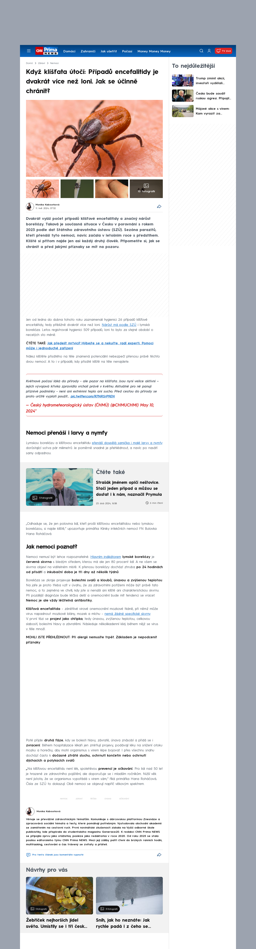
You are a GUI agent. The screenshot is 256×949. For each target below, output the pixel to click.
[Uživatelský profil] (209, 50)
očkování (124, 799)
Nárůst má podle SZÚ (119, 325)
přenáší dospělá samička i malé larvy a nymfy (127, 443)
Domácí (69, 51)
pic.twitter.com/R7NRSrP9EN (93, 396)
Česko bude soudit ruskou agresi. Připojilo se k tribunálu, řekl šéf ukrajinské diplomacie (213, 96)
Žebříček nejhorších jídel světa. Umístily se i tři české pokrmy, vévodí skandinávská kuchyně (57, 924)
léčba (93, 799)
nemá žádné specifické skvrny (127, 614)
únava (107, 799)
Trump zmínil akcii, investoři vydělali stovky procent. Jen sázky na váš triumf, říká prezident (212, 81)
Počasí (127, 51)
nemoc (64, 799)
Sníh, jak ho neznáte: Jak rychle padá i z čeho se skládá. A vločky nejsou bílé (126, 924)
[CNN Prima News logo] (46, 51)
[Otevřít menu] (28, 50)
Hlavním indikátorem (105, 557)
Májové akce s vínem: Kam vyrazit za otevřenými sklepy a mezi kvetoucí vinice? (212, 111)
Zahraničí (88, 51)
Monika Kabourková (47, 205)
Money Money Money (154, 51)
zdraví (79, 799)
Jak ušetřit (109, 51)
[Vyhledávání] (201, 50)
